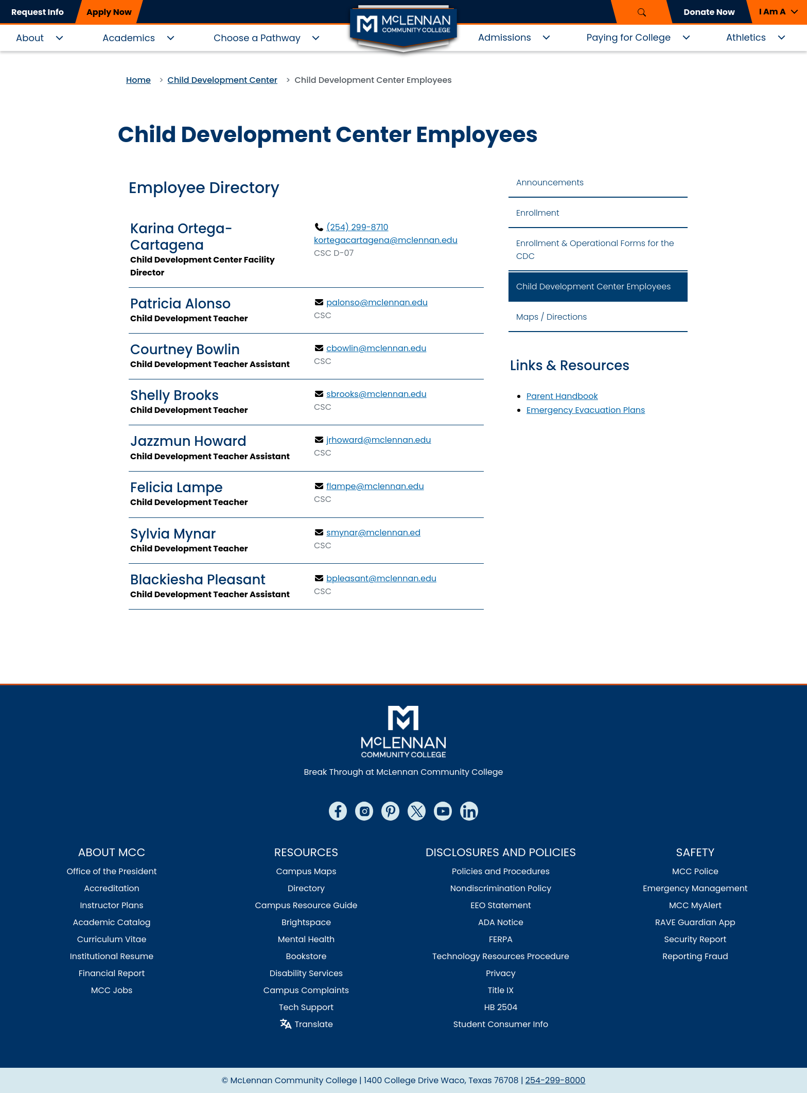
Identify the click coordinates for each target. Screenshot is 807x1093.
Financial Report (112, 973)
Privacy (501, 973)
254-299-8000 (555, 1080)
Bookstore (306, 956)
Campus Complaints (306, 990)
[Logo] (403, 30)
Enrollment (537, 213)
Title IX (501, 990)
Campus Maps (306, 871)
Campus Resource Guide (306, 905)
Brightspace (306, 922)
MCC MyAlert (695, 905)
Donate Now (709, 12)
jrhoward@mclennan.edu (378, 440)
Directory (306, 888)
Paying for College (629, 37)
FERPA (501, 939)
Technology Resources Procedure (500, 956)
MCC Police (695, 871)
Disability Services (306, 973)
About (30, 37)
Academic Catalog (111, 922)
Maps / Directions (551, 317)
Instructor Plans (111, 905)
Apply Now (109, 12)
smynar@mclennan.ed (373, 533)
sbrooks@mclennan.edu (376, 394)
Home (138, 80)
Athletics (746, 37)
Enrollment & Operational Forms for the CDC (595, 249)
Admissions (504, 37)
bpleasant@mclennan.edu (381, 578)
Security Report (695, 939)
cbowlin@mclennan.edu (376, 348)
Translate (313, 1024)
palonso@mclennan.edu (377, 302)
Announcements (550, 182)
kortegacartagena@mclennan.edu (386, 240)
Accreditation (111, 888)
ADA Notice (500, 922)
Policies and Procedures (501, 871)
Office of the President (111, 871)
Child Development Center (222, 80)
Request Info (37, 12)
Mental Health (306, 939)
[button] (776, 11)
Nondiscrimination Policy (501, 888)
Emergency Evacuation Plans (586, 410)
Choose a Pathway (257, 37)
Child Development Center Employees (593, 286)
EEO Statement (500, 905)
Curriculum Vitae (112, 939)
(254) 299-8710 (357, 227)
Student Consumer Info (500, 1024)
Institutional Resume (111, 956)
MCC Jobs (112, 990)
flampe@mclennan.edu (375, 486)
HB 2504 (501, 1007)
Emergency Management (695, 888)
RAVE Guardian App (695, 922)
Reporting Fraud (695, 956)
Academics (128, 37)
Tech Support (306, 1007)
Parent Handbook (562, 396)
